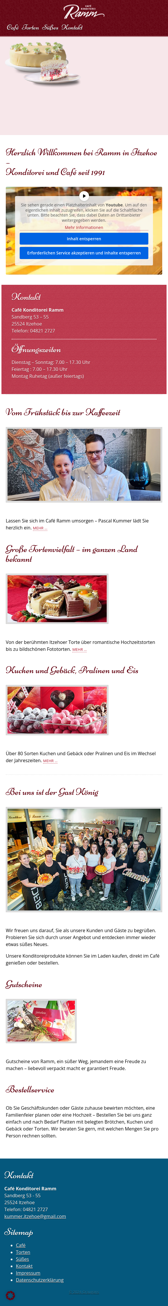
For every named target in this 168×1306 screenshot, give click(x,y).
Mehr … (40, 528)
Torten (23, 1252)
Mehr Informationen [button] (84, 227)
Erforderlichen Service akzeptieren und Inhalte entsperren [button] (84, 253)
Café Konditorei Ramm (84, 12)
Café (20, 1245)
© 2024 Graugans (84, 1291)
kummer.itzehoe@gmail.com (35, 1216)
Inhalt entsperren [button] (84, 238)
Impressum (28, 1273)
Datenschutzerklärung (40, 1280)
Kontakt (24, 1266)
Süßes (22, 1259)
